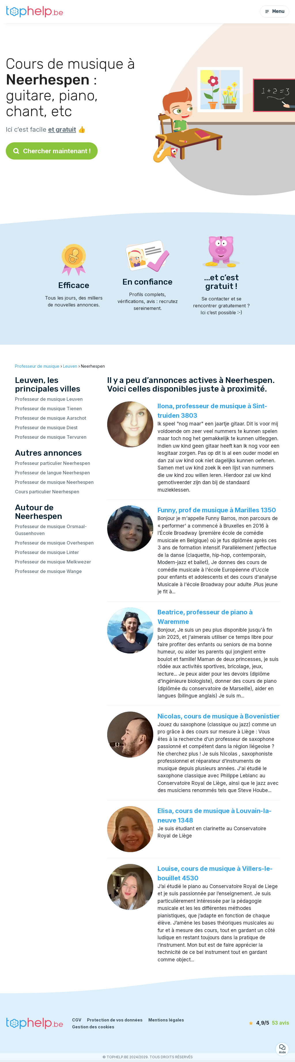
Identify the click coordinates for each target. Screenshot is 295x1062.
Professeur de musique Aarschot (50, 418)
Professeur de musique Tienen (48, 408)
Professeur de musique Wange (48, 571)
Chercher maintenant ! (52, 151)
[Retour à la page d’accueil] (34, 11)
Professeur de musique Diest (46, 427)
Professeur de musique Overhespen (54, 543)
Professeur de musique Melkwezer (53, 562)
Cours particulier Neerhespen (47, 491)
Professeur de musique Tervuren (50, 437)
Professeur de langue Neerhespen (52, 473)
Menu (274, 11)
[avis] (258, 1023)
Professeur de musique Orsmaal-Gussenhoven (51, 530)
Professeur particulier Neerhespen (52, 463)
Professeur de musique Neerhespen (54, 482)
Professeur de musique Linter (47, 552)
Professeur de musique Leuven (49, 399)
